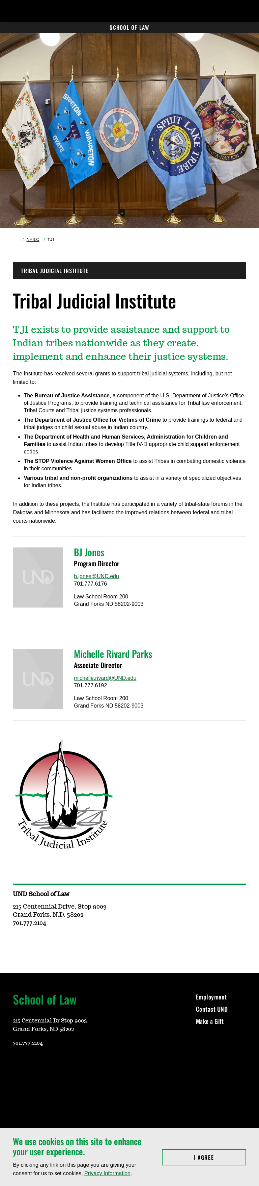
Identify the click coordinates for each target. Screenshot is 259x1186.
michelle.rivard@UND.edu (105, 678)
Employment (211, 996)
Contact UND (212, 1009)
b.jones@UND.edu (96, 576)
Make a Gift (210, 1021)
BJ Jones (89, 552)
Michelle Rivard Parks (113, 654)
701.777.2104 (28, 1043)
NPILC (32, 239)
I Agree (220, 1157)
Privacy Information (107, 1173)
